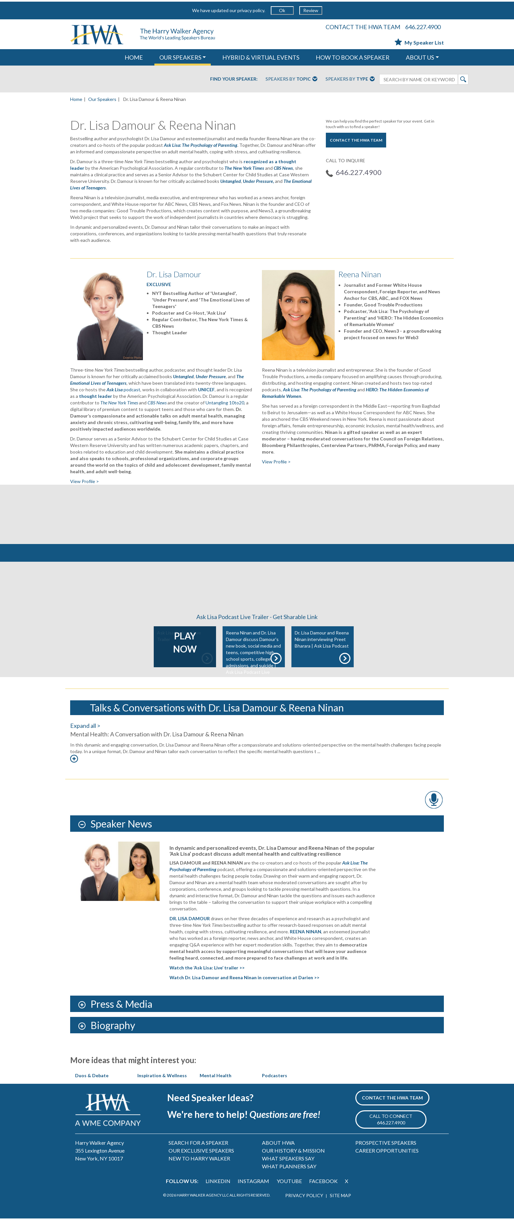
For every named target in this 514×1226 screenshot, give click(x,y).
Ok (282, 10)
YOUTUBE (289, 1189)
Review (310, 10)
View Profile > (84, 481)
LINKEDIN (218, 1189)
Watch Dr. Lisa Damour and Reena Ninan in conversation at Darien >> (244, 985)
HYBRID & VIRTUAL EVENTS (260, 57)
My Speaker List (419, 42)
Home (76, 99)
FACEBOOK (323, 1189)
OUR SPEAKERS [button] (180, 57)
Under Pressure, (258, 181)
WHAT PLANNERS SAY (289, 1174)
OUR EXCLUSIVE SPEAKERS (201, 1158)
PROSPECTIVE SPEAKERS (385, 1150)
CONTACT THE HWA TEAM (363, 26)
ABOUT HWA (278, 1150)
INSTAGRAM (253, 1189)
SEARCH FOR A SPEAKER (198, 1150)
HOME (134, 57)
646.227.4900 (423, 26)
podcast (123, 389)
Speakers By (291, 79)
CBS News (283, 168)
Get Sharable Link (295, 624)
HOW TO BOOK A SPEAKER (352, 57)
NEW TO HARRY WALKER (199, 1166)
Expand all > (85, 733)
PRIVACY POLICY (304, 1203)
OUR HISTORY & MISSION (293, 1158)
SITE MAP (340, 1203)
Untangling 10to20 (225, 402)
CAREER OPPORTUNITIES (387, 1158)
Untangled (230, 181)
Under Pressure (211, 376)
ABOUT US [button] (420, 57)
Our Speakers (102, 99)
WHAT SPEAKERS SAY (288, 1166)
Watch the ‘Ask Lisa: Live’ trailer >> (207, 975)
